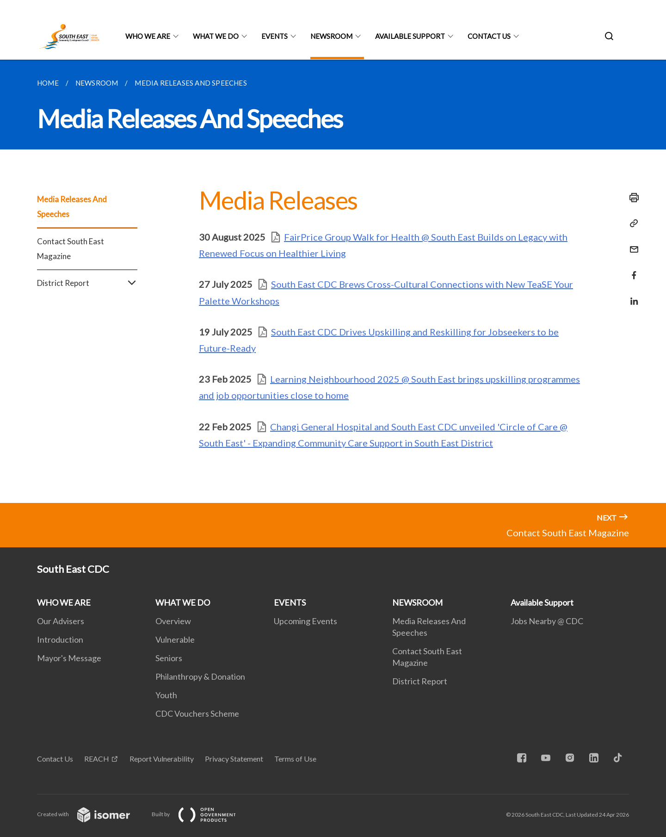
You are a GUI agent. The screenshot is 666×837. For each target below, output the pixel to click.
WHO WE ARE (147, 36)
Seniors (168, 658)
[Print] (631, 197)
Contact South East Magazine (70, 248)
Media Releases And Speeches (72, 206)
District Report (87, 283)
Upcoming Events (305, 621)
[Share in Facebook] (631, 269)
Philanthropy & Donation (200, 676)
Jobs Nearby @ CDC (547, 621)
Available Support (410, 36)
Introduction (60, 639)
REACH (96, 758)
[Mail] (631, 243)
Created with (91, 814)
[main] (333, 281)
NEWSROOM (331, 36)
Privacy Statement (234, 758)
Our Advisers (60, 621)
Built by (201, 814)
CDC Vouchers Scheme (197, 713)
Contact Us (55, 758)
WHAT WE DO (216, 36)
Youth (166, 695)
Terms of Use (295, 758)
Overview (173, 621)
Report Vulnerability (162, 758)
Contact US (489, 36)
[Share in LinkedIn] (631, 295)
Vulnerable (175, 639)
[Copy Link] (631, 223)
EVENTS (274, 36)
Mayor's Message (69, 658)
